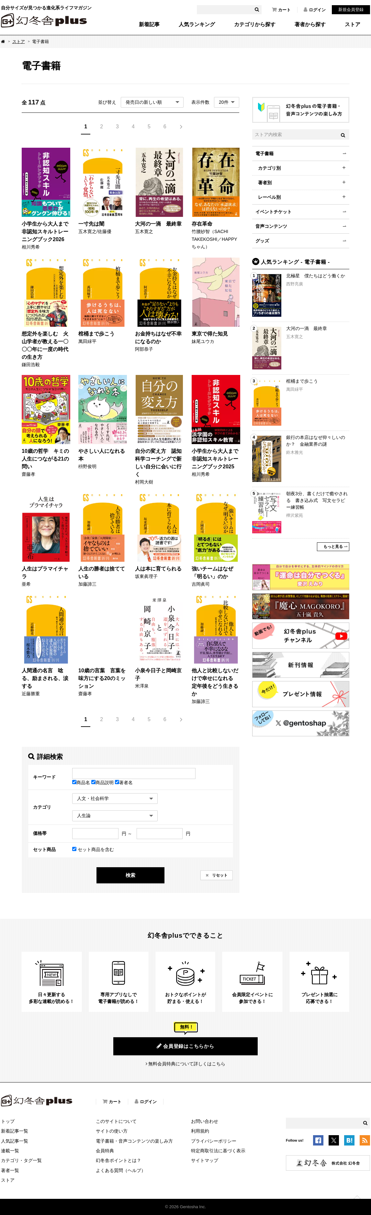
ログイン (315, 9)
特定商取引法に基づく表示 (218, 1150)
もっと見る (333, 546)
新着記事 (149, 24)
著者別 (265, 182)
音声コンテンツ (271, 226)
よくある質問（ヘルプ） (121, 1170)
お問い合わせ (204, 1121)
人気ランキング (197, 24)
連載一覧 (10, 1150)
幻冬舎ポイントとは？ (118, 1160)
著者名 (124, 782)
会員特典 (105, 1150)
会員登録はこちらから (185, 1046)
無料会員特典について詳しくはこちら (186, 1063)
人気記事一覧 (14, 1141)
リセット (219, 875)
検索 (130, 875)
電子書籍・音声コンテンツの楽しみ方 (134, 1141)
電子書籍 (264, 153)
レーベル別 (269, 197)
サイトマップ (204, 1160)
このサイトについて (116, 1121)
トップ (8, 1121)
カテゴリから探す (254, 24)
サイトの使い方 (112, 1131)
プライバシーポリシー (213, 1141)
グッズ (262, 240)
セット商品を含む (93, 849)
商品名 (81, 782)
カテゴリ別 (269, 168)
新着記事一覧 (14, 1131)
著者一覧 (10, 1170)
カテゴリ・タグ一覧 (21, 1160)
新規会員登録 (351, 9)
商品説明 (103, 782)
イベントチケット (273, 211)
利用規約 (200, 1131)
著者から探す (310, 24)
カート (281, 9)
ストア (352, 24)
